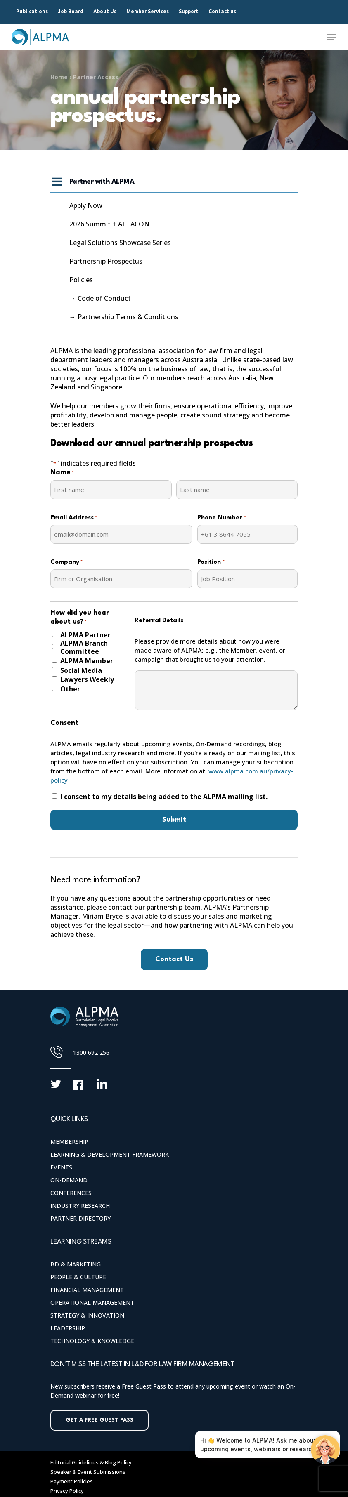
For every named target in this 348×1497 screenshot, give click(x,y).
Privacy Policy (67, 1491)
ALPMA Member (86, 661)
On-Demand (69, 1180)
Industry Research (80, 1205)
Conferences (71, 1193)
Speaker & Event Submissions (87, 1472)
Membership (69, 1142)
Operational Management (92, 1302)
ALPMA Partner (85, 635)
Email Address (73, 518)
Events (61, 1167)
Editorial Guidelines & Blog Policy (91, 1462)
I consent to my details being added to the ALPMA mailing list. (164, 796)
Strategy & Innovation (87, 1315)
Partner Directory (80, 1218)
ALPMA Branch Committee (84, 647)
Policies (81, 279)
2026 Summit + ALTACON (109, 224)
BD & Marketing (75, 1264)
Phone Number (221, 518)
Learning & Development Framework (109, 1154)
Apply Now (85, 205)
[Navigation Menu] (331, 37)
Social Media (81, 670)
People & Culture (78, 1277)
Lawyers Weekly (87, 679)
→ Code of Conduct (100, 298)
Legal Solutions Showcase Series (120, 242)
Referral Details (159, 621)
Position (210, 563)
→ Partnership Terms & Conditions (123, 316)
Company (66, 563)
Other (70, 689)
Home (59, 77)
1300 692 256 (91, 1052)
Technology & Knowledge (92, 1341)
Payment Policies (71, 1481)
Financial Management (87, 1290)
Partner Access (95, 77)
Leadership (67, 1328)
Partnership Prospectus (105, 261)
